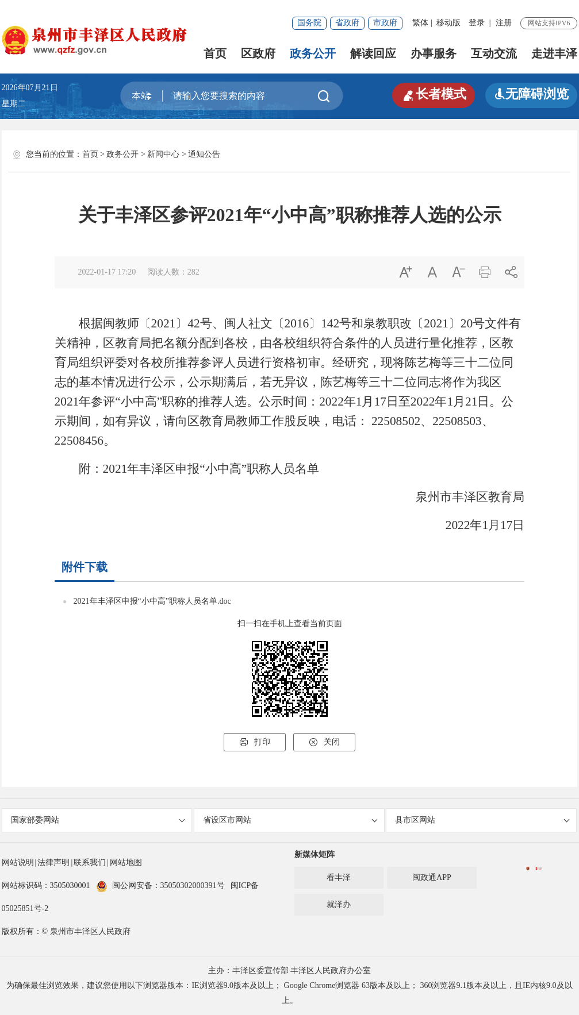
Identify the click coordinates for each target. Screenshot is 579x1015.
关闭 (324, 742)
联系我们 (90, 862)
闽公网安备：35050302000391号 (160, 885)
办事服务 (434, 53)
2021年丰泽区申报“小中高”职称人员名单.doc (152, 601)
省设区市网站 (290, 820)
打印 (254, 742)
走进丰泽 (554, 53)
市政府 (385, 22)
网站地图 (126, 862)
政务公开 (313, 53)
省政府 (347, 22)
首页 (215, 53)
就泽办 (339, 904)
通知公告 (204, 154)
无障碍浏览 (531, 94)
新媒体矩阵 (314, 854)
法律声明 (53, 862)
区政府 (258, 53)
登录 (477, 22)
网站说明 (18, 862)
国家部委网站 (98, 820)
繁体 (420, 22)
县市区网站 (482, 820)
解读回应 (373, 53)
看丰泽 (339, 877)
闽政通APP (431, 877)
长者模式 (433, 94)
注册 (504, 22)
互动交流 (494, 53)
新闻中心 (163, 154)
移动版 (448, 22)
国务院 (309, 22)
